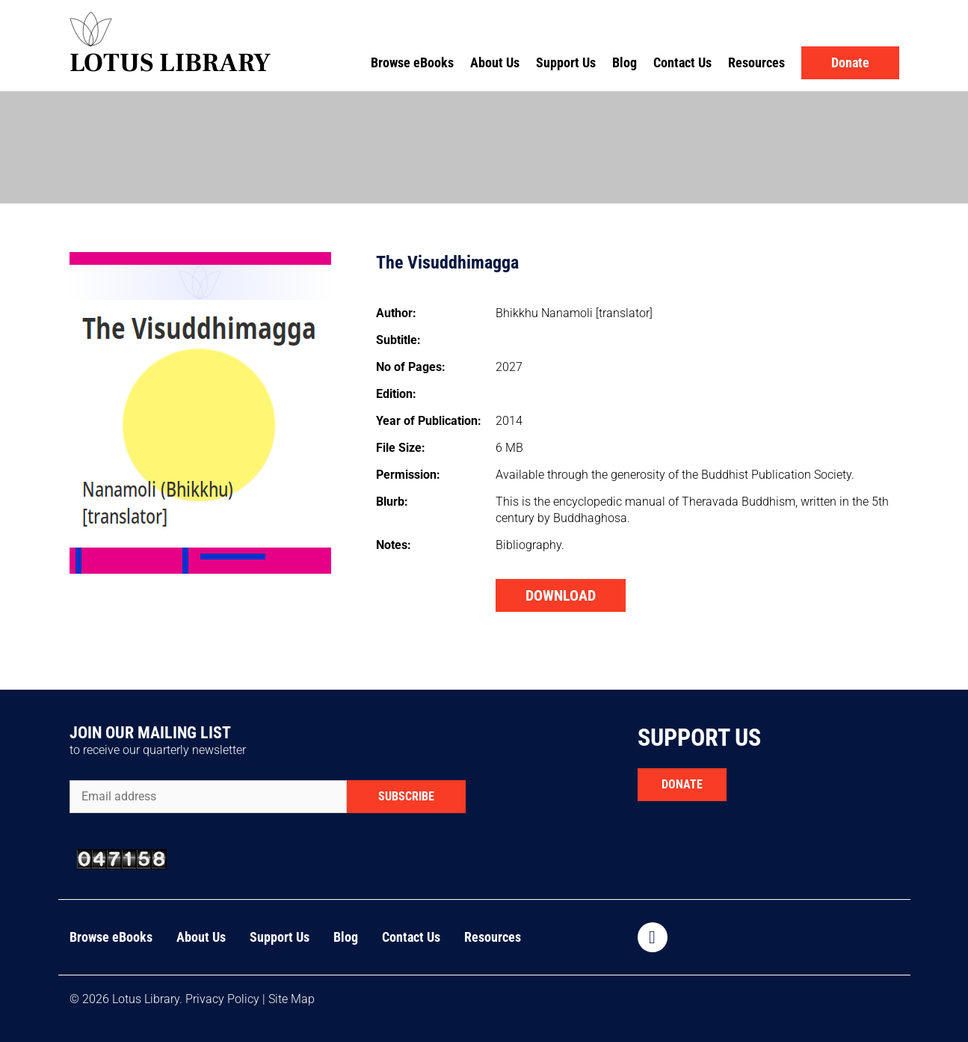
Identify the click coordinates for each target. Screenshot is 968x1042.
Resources (756, 62)
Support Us (566, 62)
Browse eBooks (412, 62)
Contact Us (682, 62)
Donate (850, 62)
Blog (624, 62)
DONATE (682, 784)
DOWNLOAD (560, 595)
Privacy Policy (222, 999)
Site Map (291, 999)
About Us (495, 62)
